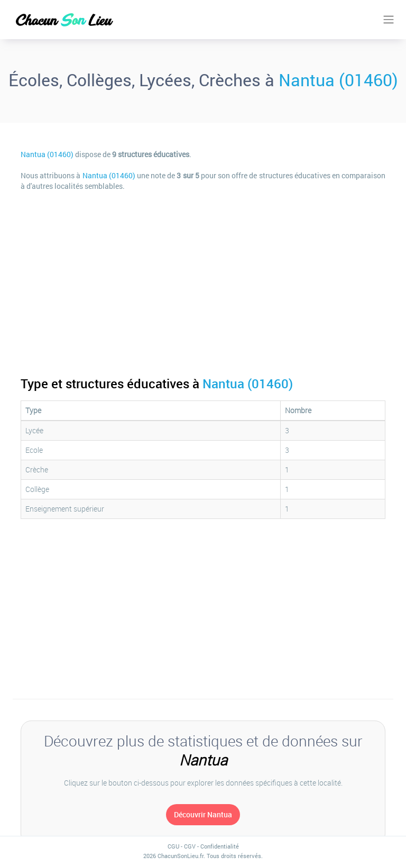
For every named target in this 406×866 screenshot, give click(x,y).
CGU (173, 846)
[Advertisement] (203, 276)
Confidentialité (219, 846)
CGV (190, 846)
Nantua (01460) (338, 79)
